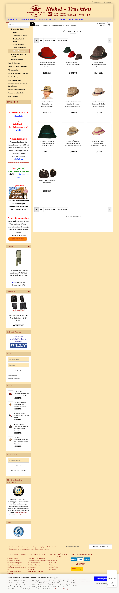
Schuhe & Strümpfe (19, 55)
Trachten (12, 20)
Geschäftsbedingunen (15, 570)
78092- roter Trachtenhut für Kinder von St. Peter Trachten (47, 72)
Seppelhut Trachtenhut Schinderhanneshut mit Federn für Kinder (47, 151)
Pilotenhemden (76, 20)
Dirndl (15, 40)
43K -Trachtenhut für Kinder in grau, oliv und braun (72, 72)
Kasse (52, 572)
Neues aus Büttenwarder (16, 97)
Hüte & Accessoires (19, 58)
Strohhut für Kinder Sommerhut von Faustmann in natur (47, 112)
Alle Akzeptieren (102, 579)
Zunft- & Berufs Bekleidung (52, 20)
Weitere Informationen (103, 583)
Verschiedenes (13, 104)
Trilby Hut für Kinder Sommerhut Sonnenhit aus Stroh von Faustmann (73, 151)
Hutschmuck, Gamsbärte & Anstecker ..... (17, 93)
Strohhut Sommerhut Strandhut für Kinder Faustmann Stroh (98, 112)
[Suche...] (32, 24)
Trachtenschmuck (17, 67)
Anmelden (18, 378)
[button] (36, 48)
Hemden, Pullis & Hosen (18, 48)
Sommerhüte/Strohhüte (16, 100)
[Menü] (115, 571)
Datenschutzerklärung (61, 589)
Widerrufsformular (14, 568)
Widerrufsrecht (13, 566)
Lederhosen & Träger (20, 43)
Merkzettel (107, 2)
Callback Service (34, 572)
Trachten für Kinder (17, 37)
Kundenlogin (96, 2)
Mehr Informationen (21, 520)
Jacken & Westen (18, 52)
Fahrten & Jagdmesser (16, 84)
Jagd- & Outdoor (28, 20)
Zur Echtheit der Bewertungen (18, 522)
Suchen (18, 473)
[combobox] (49, 48)
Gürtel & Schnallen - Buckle (18, 81)
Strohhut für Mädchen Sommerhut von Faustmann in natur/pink (98, 151)
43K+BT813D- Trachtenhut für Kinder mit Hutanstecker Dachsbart (98, 72)
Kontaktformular (34, 570)
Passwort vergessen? (14, 386)
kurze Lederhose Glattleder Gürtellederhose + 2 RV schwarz (18, 325)
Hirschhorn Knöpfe (14, 88)
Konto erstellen (12, 383)
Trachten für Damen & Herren (18, 63)
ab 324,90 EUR (18, 333)
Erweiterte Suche (18, 478)
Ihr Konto (53, 570)
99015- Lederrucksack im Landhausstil (47, 189)
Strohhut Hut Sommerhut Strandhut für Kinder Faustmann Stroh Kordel (73, 112)
